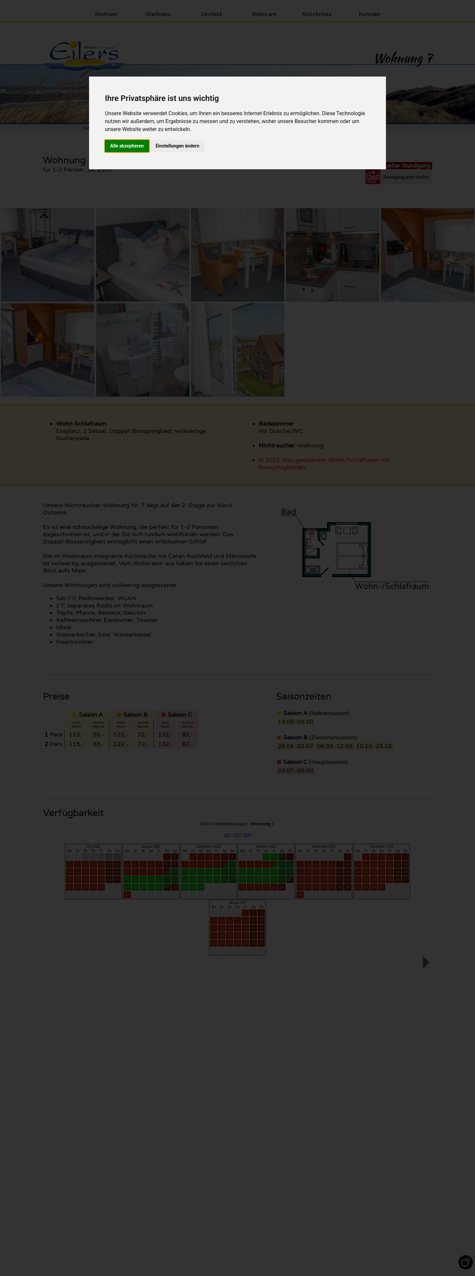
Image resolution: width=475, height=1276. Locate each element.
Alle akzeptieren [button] (127, 145)
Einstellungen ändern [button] (178, 145)
